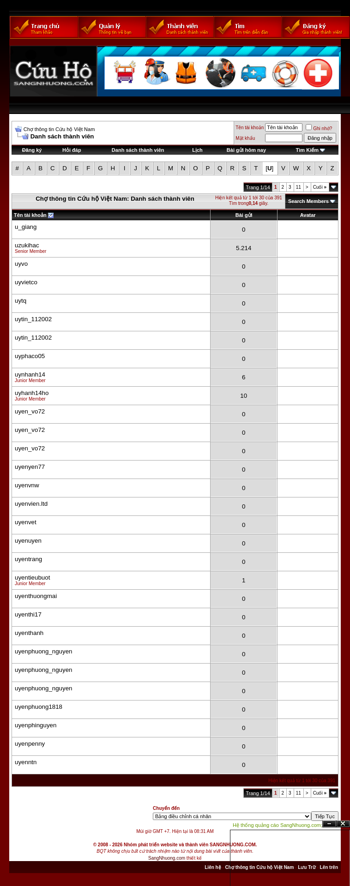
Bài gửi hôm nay (246, 150)
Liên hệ (213, 867)
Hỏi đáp (71, 150)
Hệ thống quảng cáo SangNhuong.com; (277, 825)
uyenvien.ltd (31, 503)
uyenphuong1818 (38, 706)
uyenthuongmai (36, 596)
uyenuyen (28, 540)
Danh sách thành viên (138, 150)
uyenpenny (30, 743)
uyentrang (28, 559)
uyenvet (25, 522)
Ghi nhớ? (319, 128)
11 (298, 187)
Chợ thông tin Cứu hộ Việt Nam (59, 129)
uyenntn (25, 762)
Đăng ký (32, 150)
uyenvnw (27, 485)
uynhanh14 (30, 374)
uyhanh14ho (31, 392)
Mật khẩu (245, 138)
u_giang (25, 226)
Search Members (308, 201)
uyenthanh (29, 632)
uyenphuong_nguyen (43, 651)
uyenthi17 (28, 614)
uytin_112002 (33, 319)
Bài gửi (244, 215)
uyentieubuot (32, 577)
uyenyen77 (30, 466)
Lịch (197, 150)
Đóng (343, 823)
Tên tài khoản (249, 127)
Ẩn (329, 823)
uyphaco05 (30, 356)
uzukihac (27, 245)
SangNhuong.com (166, 858)
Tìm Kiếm (307, 150)
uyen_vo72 (30, 411)
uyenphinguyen (35, 725)
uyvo (21, 263)
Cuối (319, 187)
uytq (20, 300)
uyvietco (26, 282)
